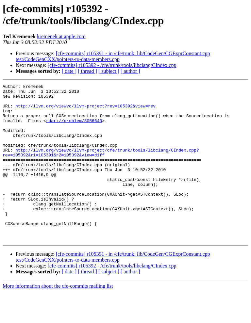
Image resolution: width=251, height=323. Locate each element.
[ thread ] (87, 71)
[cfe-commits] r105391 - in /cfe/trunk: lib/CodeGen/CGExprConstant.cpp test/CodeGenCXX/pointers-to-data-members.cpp (113, 56)
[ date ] (69, 71)
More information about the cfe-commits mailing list (58, 317)
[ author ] (130, 71)
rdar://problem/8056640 (74, 128)
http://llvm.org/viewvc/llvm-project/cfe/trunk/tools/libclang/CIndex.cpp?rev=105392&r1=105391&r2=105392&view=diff (101, 166)
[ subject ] (108, 71)
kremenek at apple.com (61, 36)
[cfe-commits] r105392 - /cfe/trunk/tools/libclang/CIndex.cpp (112, 65)
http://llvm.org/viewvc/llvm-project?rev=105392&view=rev (85, 111)
